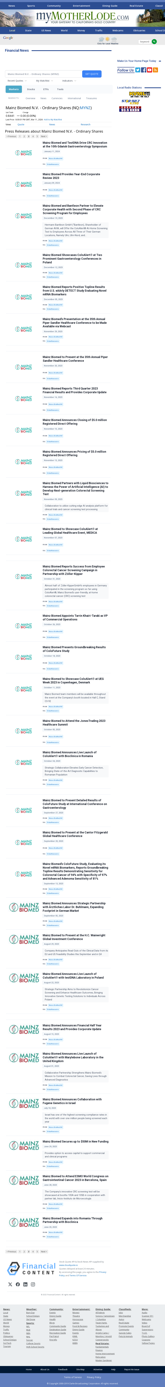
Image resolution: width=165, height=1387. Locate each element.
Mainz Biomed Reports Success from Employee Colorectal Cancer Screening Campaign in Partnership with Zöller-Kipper (74, 570)
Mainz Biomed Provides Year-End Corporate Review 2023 (71, 176)
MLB (28, 1330)
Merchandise (125, 1316)
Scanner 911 (147, 1316)
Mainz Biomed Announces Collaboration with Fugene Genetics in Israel (72, 1101)
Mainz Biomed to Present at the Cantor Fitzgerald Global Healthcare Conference (75, 834)
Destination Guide (57, 1329)
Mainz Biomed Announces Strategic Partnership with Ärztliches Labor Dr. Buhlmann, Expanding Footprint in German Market (74, 907)
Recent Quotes (15, 80)
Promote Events (126, 1326)
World (64, 30)
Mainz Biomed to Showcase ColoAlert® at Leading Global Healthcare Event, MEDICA (70, 530)
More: (145, 1309)
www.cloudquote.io (68, 1265)
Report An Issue (131, 1369)
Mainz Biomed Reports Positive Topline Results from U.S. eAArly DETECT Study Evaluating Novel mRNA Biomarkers (75, 290)
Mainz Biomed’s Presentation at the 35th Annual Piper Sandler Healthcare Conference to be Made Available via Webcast (75, 322)
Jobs (121, 1312)
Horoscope (78, 1319)
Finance (99, 1350)
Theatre (76, 1316)
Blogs (52, 1322)
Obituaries (139, 30)
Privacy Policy (94, 1377)
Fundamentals (102, 1346)
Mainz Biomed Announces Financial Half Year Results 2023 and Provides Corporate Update (72, 1027)
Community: (56, 1309)
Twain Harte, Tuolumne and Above (102, 1326)
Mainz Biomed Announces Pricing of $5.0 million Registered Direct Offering (74, 453)
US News (46, 30)
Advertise (97, 1369)
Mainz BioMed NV (55, 158)
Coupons (146, 1339)
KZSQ (75, 1339)
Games (76, 1322)
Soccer (29, 1340)
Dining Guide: (103, 1309)
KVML (75, 1336)
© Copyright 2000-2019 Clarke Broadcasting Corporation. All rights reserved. (82, 1383)
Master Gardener (104, 1360)
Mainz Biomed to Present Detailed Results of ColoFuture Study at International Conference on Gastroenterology (75, 804)
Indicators (67, 80)
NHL (28, 1336)
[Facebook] (18, 1285)
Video (144, 1322)
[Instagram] (33, 1285)
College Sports (33, 1343)
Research (85, 124)
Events (52, 1312)
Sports (31, 5)
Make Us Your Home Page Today (136, 60)
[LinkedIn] (25, 1285)
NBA (28, 1333)
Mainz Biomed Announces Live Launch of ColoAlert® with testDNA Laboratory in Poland (73, 975)
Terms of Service (73, 1377)
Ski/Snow (30, 1319)
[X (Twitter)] (10, 1285)
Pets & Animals (126, 1336)
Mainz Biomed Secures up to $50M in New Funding (75, 1141)
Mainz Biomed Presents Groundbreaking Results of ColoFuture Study (74, 649)
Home (29, 1369)
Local (12, 30)
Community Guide (57, 1326)
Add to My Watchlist (53, 119)
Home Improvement (105, 1353)
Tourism (7, 1346)
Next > (44, 136)
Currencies (57, 98)
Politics (6, 1333)
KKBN (75, 1343)
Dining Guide (109, 5)
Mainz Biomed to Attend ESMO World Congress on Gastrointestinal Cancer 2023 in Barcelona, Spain (75, 1178)
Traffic (98, 30)
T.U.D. (144, 1333)
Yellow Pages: (148, 1343)
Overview (30, 98)
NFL (28, 1326)
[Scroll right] (160, 5)
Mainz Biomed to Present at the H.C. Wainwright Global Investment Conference (74, 937)
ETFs (46, 89)
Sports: (30, 1323)
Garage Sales (125, 1333)
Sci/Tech (7, 1343)
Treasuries (91, 98)
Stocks (31, 89)
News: (6, 1309)
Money (81, 30)
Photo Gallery (148, 1336)
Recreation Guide (57, 1333)
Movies (76, 1312)
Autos (121, 1319)
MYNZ (85, 107)
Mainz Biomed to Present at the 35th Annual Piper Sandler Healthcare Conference (75, 358)
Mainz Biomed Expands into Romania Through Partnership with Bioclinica (72, 1220)
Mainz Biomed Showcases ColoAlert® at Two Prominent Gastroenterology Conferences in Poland (72, 258)
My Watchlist (42, 80)
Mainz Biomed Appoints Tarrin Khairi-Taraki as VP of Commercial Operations (75, 617)
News (12, 5)
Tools (60, 89)
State (28, 30)
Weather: (31, 1309)
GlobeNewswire (53, 164)
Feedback (63, 1369)
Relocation (101, 1357)
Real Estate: (102, 1343)
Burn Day (30, 1312)
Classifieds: (125, 1309)
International (74, 98)
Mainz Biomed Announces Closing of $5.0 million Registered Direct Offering (75, 421)
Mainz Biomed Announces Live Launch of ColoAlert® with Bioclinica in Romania (70, 754)
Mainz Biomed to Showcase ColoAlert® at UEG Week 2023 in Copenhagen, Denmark (73, 680)
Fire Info (53, 1339)
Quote (21, 124)
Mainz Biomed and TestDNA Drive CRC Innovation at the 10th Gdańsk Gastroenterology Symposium (75, 144)
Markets (14, 89)
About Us (44, 1369)
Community (54, 5)
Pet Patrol (54, 1336)
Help (113, 1369)
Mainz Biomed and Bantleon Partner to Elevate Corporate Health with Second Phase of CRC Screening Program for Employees (73, 209)
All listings (100, 1312)
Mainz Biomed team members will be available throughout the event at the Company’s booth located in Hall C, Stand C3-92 (75, 697)
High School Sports (35, 1346)
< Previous (11, 136)
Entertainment (81, 5)
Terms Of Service (78, 1275)
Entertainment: (81, 1309)
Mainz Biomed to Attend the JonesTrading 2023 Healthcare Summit (74, 722)
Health (52, 1319)
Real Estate (136, 5)
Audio (144, 1312)
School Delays (9, 1339)
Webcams (117, 30)
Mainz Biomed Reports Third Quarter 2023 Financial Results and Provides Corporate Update (75, 390)
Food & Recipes (80, 1326)
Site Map (80, 1369)
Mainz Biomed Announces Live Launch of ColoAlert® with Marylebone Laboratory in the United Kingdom (73, 1057)
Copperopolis (102, 1339)
